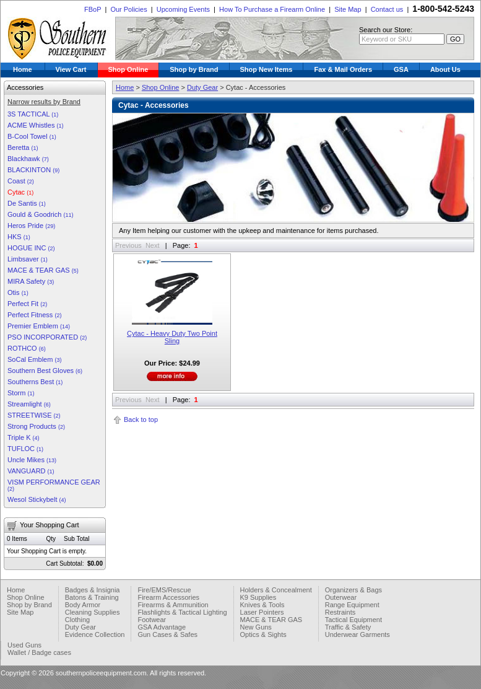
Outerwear (341, 597)
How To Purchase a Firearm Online (272, 9)
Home (22, 69)
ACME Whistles (35, 125)
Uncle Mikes (31, 459)
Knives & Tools (262, 604)
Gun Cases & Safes (167, 634)
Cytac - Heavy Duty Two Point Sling (172, 337)
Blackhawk (28, 158)
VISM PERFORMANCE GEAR (53, 485)
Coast (20, 181)
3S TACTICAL (32, 114)
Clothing (77, 619)
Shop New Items (266, 69)
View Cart (71, 69)
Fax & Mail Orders (343, 69)
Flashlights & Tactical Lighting (182, 612)
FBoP (92, 9)
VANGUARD (30, 471)
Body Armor (82, 604)
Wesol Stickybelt (36, 499)
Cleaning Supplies (92, 612)
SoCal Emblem (34, 359)
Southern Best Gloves (44, 370)
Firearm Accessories (168, 597)
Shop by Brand (194, 69)
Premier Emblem (38, 326)
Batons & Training (92, 597)
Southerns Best (35, 381)
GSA (401, 69)
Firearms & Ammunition (172, 604)
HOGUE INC (30, 248)
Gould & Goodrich (40, 214)
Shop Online (128, 69)
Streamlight (29, 404)
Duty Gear (202, 87)
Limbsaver (27, 259)
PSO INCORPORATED (47, 337)
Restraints (340, 612)
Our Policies (128, 9)
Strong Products (36, 426)
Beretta (22, 147)
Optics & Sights (263, 634)
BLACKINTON (33, 169)
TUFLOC (25, 448)
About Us (445, 69)
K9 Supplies (258, 597)
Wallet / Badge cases (39, 652)
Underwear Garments (357, 634)
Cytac (20, 192)
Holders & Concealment (276, 590)
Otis (17, 292)
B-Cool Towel (31, 136)
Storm (20, 393)
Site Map (347, 9)
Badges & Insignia (92, 590)
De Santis (26, 203)
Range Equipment (352, 604)
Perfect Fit (27, 303)
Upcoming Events (183, 9)
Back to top (141, 419)
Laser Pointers (262, 612)
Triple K (23, 437)
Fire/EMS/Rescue (164, 590)
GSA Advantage (161, 627)
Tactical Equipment (353, 619)
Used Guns (24, 645)
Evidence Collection (95, 634)
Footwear (151, 619)
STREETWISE (34, 415)
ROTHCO (26, 348)
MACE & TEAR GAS (43, 270)
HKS (18, 236)
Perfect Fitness (34, 314)
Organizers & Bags (353, 590)
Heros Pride (31, 225)
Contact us (387, 9)
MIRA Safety (30, 281)
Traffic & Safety (348, 627)
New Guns (256, 627)
